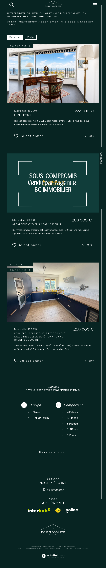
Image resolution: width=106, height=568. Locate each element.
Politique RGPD (75, 548)
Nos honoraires (24, 548)
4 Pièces (72, 417)
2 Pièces (72, 429)
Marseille (79, 13)
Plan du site (35, 548)
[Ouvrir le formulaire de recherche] (11, 4)
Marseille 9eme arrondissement (22, 16)
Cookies (85, 548)
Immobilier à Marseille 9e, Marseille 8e (25, 13)
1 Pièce (71, 435)
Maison (37, 412)
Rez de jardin (41, 417)
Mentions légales (48, 548)
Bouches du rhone (63, 13)
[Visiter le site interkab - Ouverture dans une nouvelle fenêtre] (39, 510)
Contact (101, 158)
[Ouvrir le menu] (94, 4)
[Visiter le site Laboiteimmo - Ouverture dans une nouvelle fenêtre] (53, 559)
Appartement (46, 16)
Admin (58, 548)
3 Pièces (72, 412)
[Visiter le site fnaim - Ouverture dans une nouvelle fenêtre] (58, 510)
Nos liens (65, 548)
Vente (49, 13)
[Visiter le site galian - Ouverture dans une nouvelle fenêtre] (72, 510)
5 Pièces (72, 423)
